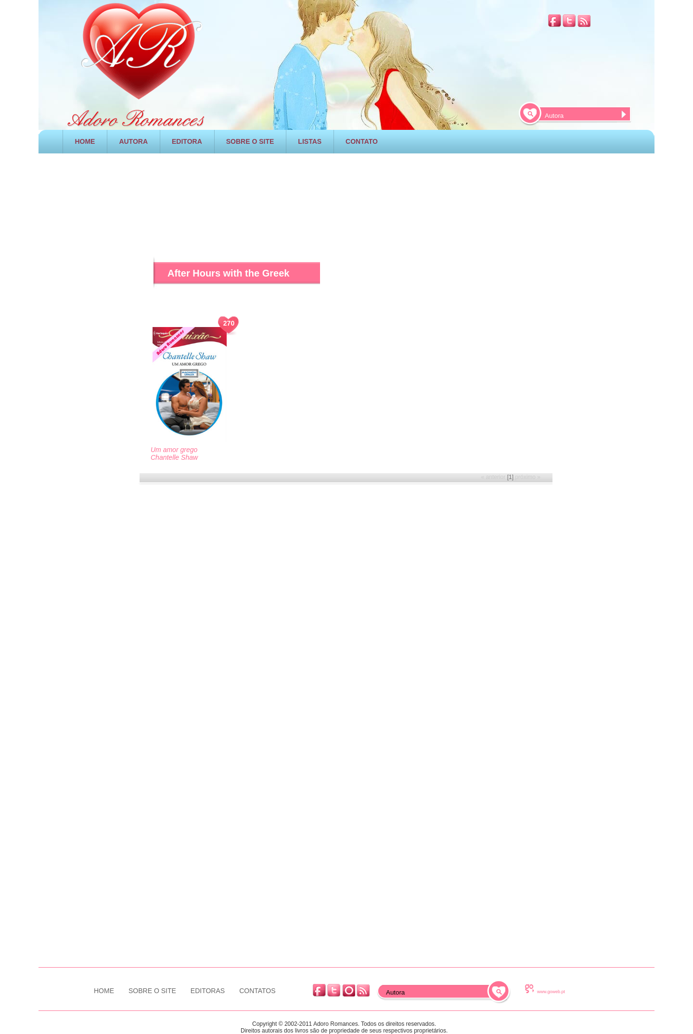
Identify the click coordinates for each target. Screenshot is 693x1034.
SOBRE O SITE (250, 141)
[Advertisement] (346, 192)
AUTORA (133, 141)
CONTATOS (257, 991)
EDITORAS (208, 991)
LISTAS (309, 141)
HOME (85, 141)
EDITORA (187, 141)
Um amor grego (174, 450)
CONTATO (362, 141)
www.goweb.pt (551, 991)
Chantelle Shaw (174, 457)
